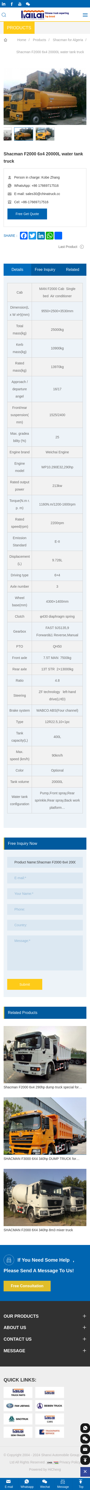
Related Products (72, 272)
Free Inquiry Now (45, 272)
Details (17, 270)
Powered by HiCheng (45, 1469)
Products (39, 40)
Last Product (67, 247)
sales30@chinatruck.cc (42, 194)
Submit (24, 984)
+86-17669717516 (34, 202)
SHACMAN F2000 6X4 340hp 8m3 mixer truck (38, 1230)
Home (21, 40)
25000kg (57, 330)
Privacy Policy (70, 1462)
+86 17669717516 (45, 186)
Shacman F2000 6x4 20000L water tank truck (50, 52)
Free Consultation (27, 1286)
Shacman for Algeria (68, 40)
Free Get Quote (27, 214)
